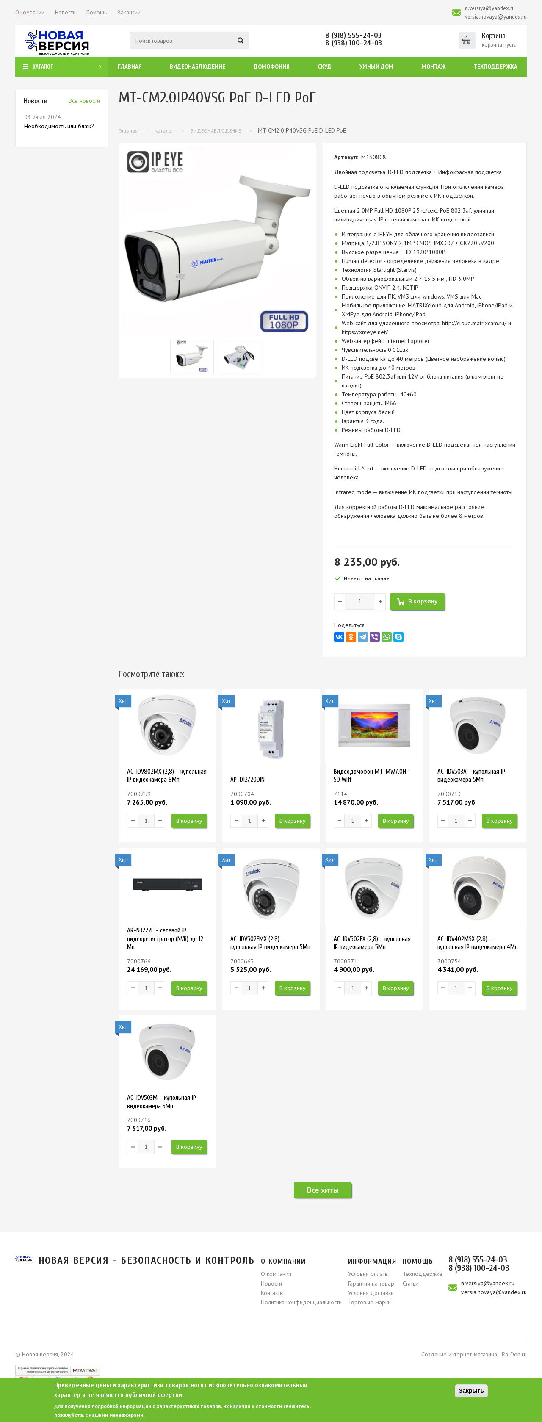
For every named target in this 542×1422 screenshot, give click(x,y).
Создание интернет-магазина (459, 1354)
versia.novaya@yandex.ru (496, 16)
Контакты (272, 1293)
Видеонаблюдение (197, 66)
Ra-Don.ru (514, 1354)
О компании (29, 12)
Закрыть (471, 1390)
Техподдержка (495, 66)
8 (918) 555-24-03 (353, 35)
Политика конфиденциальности (301, 1302)
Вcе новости (84, 101)
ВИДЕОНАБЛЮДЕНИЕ (216, 130)
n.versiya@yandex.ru (490, 8)
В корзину (189, 821)
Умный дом (376, 66)
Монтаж (433, 66)
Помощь (96, 12)
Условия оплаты (368, 1274)
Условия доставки (371, 1293)
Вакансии (129, 12)
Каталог (164, 130)
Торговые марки (369, 1302)
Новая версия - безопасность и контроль (147, 1260)
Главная (130, 66)
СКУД (325, 66)
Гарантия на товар (371, 1283)
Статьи (410, 1283)
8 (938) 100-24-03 (353, 43)
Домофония (272, 66)
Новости (65, 12)
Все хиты (323, 1190)
